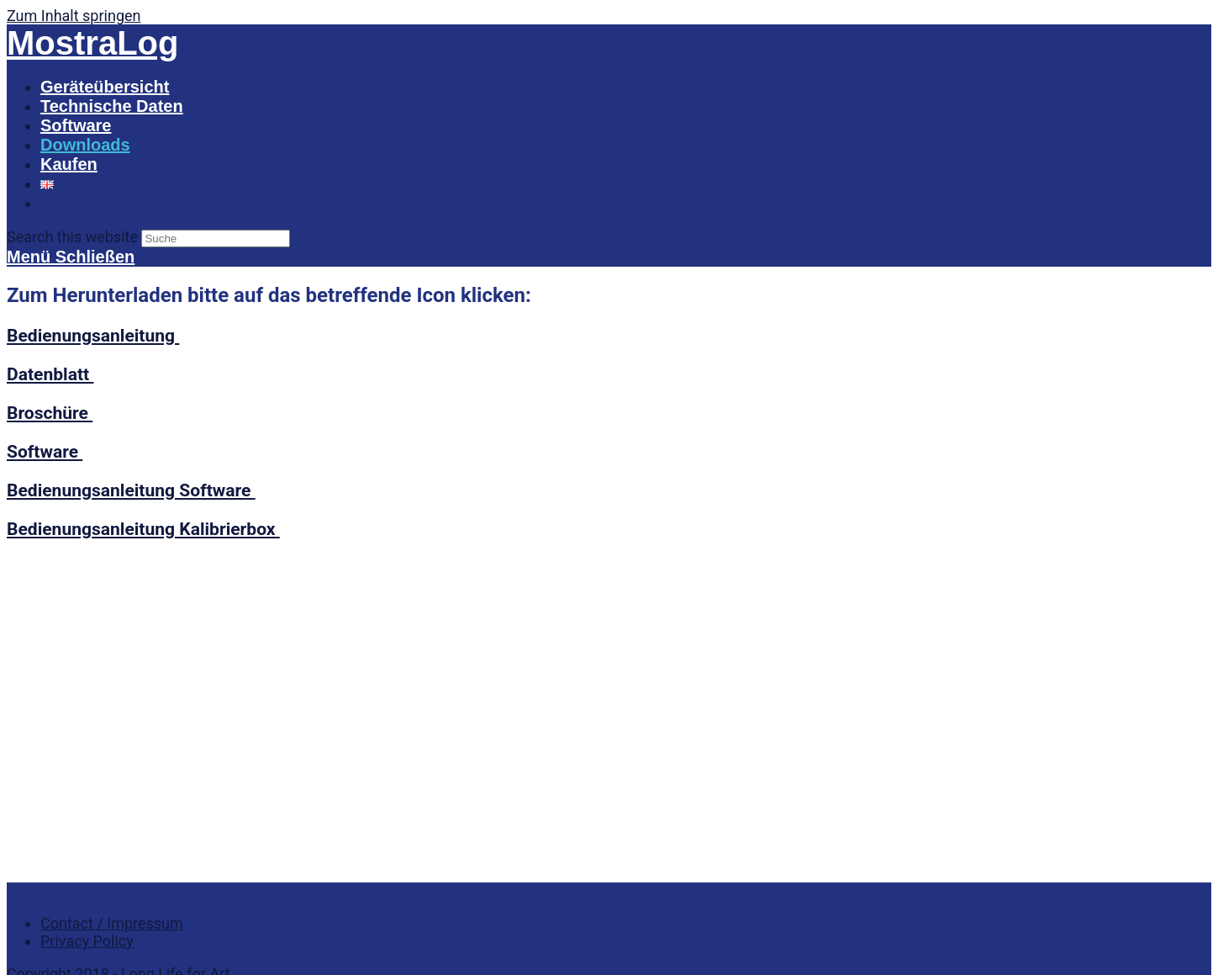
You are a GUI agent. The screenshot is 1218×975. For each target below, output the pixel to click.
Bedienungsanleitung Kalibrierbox (143, 528)
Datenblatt (50, 373)
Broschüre (49, 412)
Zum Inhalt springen (73, 15)
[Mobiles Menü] (70, 256)
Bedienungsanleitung (93, 335)
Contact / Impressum (111, 598)
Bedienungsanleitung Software (131, 490)
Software (44, 451)
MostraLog (92, 42)
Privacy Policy (87, 615)
